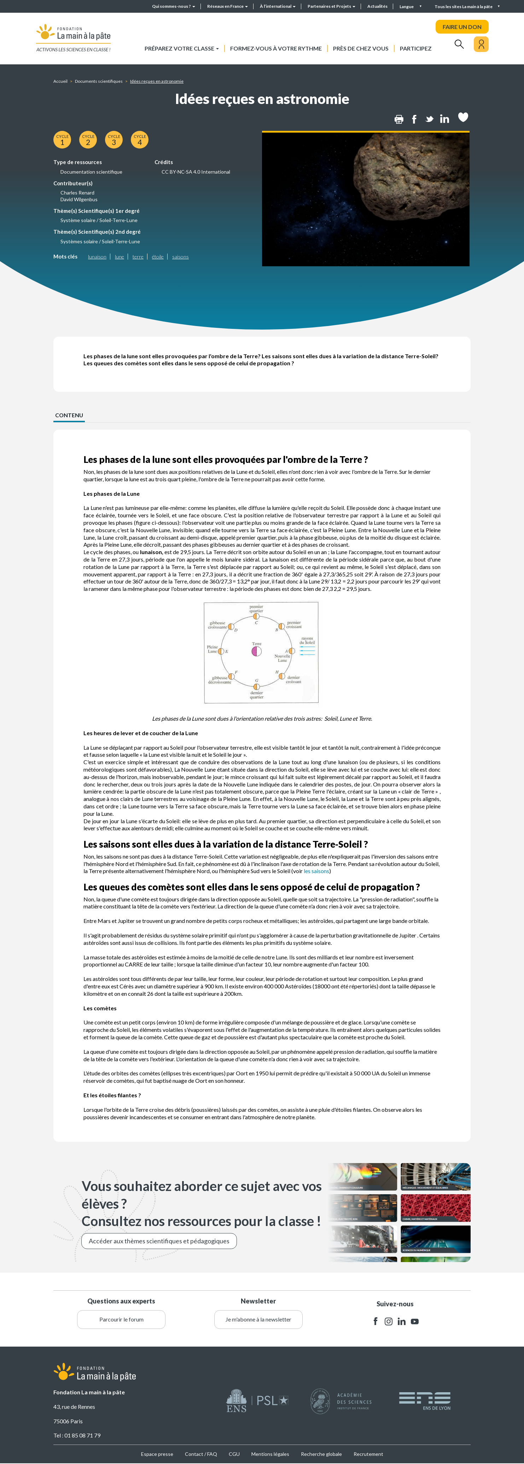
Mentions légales (270, 1454)
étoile (158, 257)
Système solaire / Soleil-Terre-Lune (99, 220)
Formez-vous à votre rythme (276, 48)
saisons (180, 257)
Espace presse (157, 1454)
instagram (388, 1321)
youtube (415, 1321)
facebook (375, 1321)
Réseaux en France (227, 6)
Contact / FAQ (201, 1454)
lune (119, 257)
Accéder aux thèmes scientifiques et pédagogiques (159, 1241)
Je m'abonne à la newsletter (258, 1319)
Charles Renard (77, 193)
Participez (416, 48)
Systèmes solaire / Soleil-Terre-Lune (100, 241)
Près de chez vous (361, 48)
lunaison (97, 257)
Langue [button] (407, 6)
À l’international (278, 6)
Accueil (60, 81)
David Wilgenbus (79, 199)
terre (138, 257)
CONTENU (69, 415)
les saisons (316, 871)
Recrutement (368, 1454)
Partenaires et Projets (331, 6)
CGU (234, 1454)
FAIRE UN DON (462, 26)
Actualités (377, 6)
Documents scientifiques (99, 81)
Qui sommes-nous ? (173, 6)
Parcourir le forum (121, 1319)
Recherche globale (321, 1454)
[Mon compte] (481, 44)
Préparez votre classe (182, 48)
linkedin (402, 1321)
